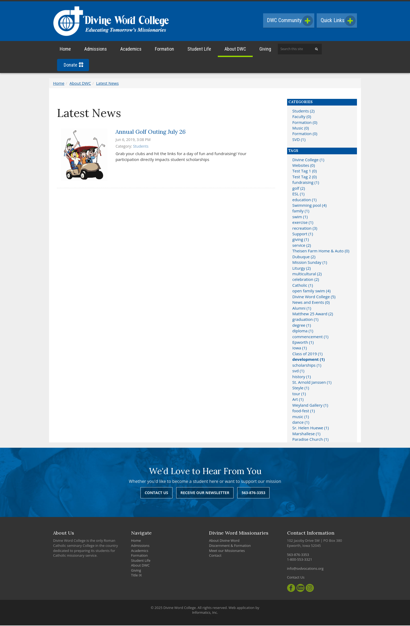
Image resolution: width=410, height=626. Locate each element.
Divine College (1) (308, 160)
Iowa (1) (299, 348)
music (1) (300, 417)
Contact (215, 556)
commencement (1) (310, 337)
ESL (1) (298, 194)
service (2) (301, 246)
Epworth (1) (303, 343)
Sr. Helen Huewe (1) (310, 428)
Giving (265, 49)
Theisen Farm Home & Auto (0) (320, 251)
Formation (164, 49)
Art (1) (298, 400)
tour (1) (299, 394)
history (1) (301, 377)
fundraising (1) (305, 183)
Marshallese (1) (306, 434)
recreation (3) (304, 228)
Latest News (107, 84)
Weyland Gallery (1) (310, 406)
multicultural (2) (307, 274)
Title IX (136, 576)
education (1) (304, 200)
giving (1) (300, 240)
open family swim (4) (311, 291)
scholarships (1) (306, 366)
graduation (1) (305, 320)
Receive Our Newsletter (204, 493)
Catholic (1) (302, 286)
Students (140, 147)
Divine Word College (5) (314, 297)
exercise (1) (302, 223)
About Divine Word (224, 541)
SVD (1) (299, 140)
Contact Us (156, 493)
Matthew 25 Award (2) (312, 314)
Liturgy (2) (301, 268)
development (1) (308, 360)
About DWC (235, 49)
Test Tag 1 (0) (304, 171)
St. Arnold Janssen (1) (312, 383)
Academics (131, 49)
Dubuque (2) (304, 257)
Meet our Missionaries (227, 551)
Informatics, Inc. (205, 613)
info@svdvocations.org (305, 569)
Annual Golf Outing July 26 (150, 132)
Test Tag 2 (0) (304, 177)
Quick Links (338, 20)
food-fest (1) (303, 411)
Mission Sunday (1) (309, 263)
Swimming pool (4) (309, 206)
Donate (73, 65)
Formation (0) (304, 123)
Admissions (95, 49)
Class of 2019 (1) (307, 354)
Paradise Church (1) (310, 440)
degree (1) (301, 326)
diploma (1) (302, 331)
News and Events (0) (311, 303)
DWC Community (288, 20)
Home (65, 49)
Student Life (199, 49)
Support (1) (302, 234)
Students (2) (303, 111)
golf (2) (298, 188)
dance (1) (300, 423)
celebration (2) (305, 280)
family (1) (300, 211)
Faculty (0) (301, 117)
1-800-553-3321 (299, 560)
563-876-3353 (253, 493)
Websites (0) (303, 166)
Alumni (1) (301, 308)
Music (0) (300, 128)
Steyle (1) (300, 388)
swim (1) (300, 217)
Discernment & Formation (230, 546)
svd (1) (298, 371)
